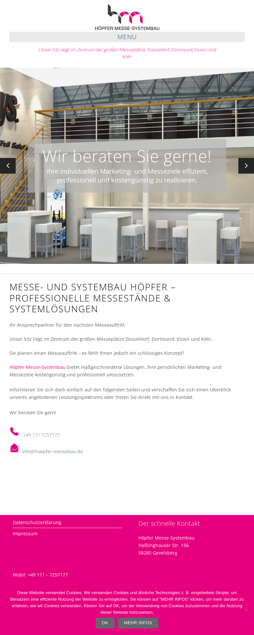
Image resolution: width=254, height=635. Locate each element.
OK (105, 622)
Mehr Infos (138, 622)
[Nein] (246, 610)
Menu (127, 36)
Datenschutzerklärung (37, 522)
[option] (127, 166)
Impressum (25, 533)
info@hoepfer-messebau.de (52, 451)
